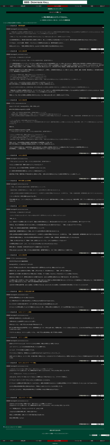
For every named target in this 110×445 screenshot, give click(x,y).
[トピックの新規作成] (64, 20)
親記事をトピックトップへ (55, 8)
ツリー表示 (38, 6)
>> (36, 22)
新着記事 (23, 6)
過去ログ (102, 6)
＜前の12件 (52, 430)
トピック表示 (57, 6)
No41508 (12, 109)
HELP (11, 6)
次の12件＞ (58, 430)
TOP (4, 6)
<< (23, 22)
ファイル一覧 (78, 6)
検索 (92, 6)
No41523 (12, 129)
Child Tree (55, 443)
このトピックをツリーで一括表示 (12, 427)
